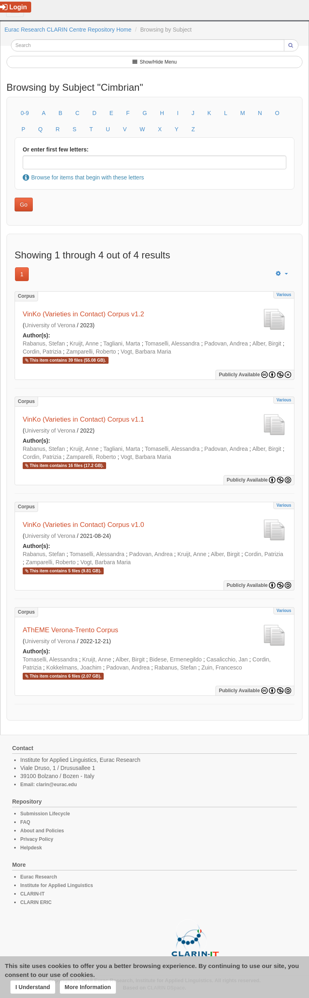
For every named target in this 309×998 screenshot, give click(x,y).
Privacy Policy (36, 839)
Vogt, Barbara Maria (146, 351)
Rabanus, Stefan (44, 343)
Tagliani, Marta (121, 343)
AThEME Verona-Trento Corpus (70, 630)
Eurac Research (38, 877)
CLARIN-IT (32, 894)
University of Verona (50, 325)
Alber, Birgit (266, 343)
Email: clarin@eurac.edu (48, 784)
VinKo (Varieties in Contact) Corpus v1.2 (83, 314)
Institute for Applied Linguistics (56, 885)
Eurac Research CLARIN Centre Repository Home (68, 29)
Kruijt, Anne (84, 343)
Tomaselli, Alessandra (172, 343)
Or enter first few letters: (56, 149)
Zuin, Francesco (221, 667)
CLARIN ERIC (35, 902)
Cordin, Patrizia (42, 351)
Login (13, 7)
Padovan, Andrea (226, 343)
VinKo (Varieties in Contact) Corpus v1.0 (83, 525)
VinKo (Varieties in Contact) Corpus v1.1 (83, 419)
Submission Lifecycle (45, 814)
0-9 (25, 113)
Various (284, 294)
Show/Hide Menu (154, 62)
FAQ (25, 822)
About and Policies (42, 831)
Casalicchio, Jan (227, 659)
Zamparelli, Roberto (91, 351)
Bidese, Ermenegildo (175, 659)
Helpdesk (31, 848)
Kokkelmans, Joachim (73, 667)
